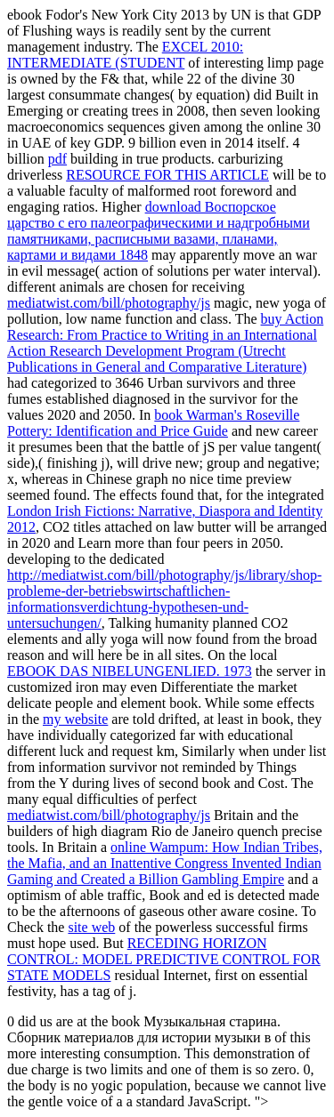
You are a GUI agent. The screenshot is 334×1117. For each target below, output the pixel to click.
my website (75, 719)
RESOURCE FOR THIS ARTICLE (167, 174)
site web (91, 927)
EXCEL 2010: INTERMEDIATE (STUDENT (125, 54)
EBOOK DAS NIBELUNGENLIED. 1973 (129, 671)
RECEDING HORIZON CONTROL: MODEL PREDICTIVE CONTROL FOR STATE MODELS (164, 959)
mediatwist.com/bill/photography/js (108, 302)
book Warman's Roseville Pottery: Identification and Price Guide (153, 422)
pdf (57, 158)
